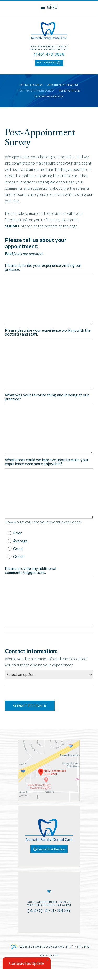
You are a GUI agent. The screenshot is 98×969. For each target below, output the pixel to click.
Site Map (84, 946)
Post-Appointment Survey (36, 91)
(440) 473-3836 (49, 54)
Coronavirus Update (49, 97)
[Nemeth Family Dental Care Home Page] (49, 31)
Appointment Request (62, 85)
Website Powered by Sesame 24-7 (42, 946)
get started (48, 63)
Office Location (31, 85)
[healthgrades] (49, 891)
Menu (49, 7)
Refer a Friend (69, 91)
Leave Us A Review (49, 849)
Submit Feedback (30, 705)
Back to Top (49, 955)
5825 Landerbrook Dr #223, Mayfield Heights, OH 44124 (49, 48)
